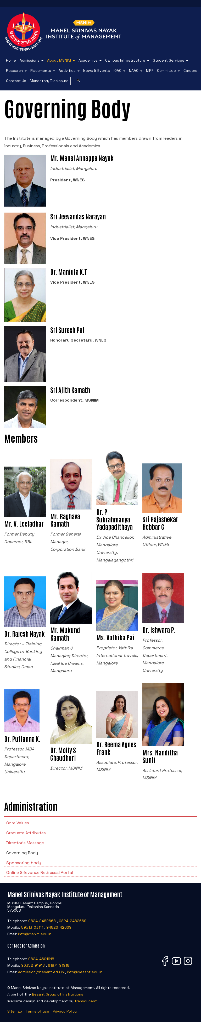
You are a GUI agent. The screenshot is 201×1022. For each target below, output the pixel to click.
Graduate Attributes (26, 833)
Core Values (17, 823)
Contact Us (16, 80)
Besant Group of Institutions (57, 994)
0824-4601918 (41, 958)
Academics (88, 60)
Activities (67, 70)
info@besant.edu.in (84, 972)
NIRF (149, 70)
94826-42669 (58, 927)
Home (11, 60)
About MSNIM (59, 60)
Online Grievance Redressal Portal (39, 872)
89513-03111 (32, 927)
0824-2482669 (72, 920)
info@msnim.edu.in (34, 934)
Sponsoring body (23, 863)
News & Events (96, 70)
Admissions (30, 60)
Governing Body (22, 853)
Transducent (85, 1001)
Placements (40, 70)
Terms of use (37, 1011)
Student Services (168, 60)
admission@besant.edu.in (41, 972)
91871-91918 (58, 965)
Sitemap (14, 1011)
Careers (190, 70)
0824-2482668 (42, 920)
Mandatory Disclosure (49, 80)
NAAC (133, 70)
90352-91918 (33, 965)
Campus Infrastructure (125, 60)
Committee (166, 70)
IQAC (117, 70)
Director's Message (25, 843)
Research (14, 70)
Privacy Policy (65, 1011)
